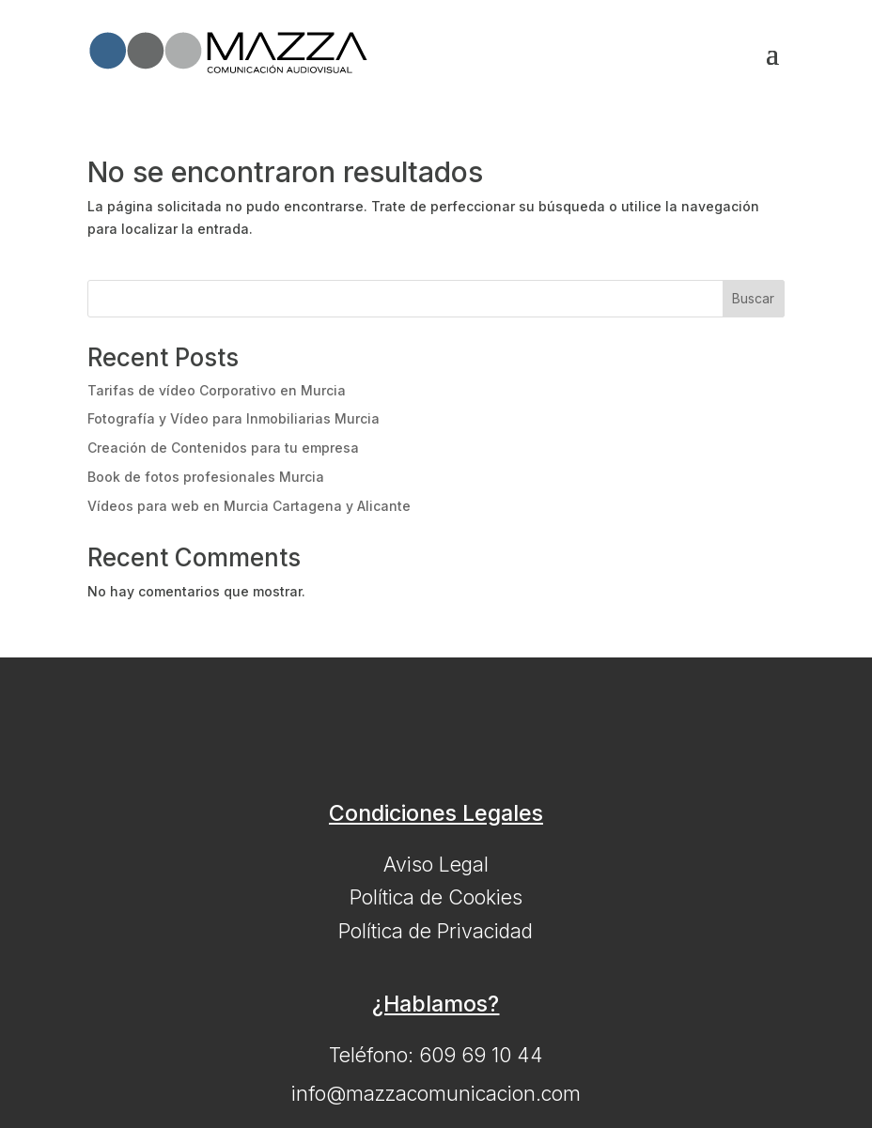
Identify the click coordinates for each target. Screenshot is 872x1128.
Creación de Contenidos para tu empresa (223, 448)
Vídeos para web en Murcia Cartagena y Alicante (249, 506)
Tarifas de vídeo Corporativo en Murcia (216, 390)
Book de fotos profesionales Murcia (205, 477)
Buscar (753, 298)
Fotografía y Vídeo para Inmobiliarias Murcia (233, 418)
